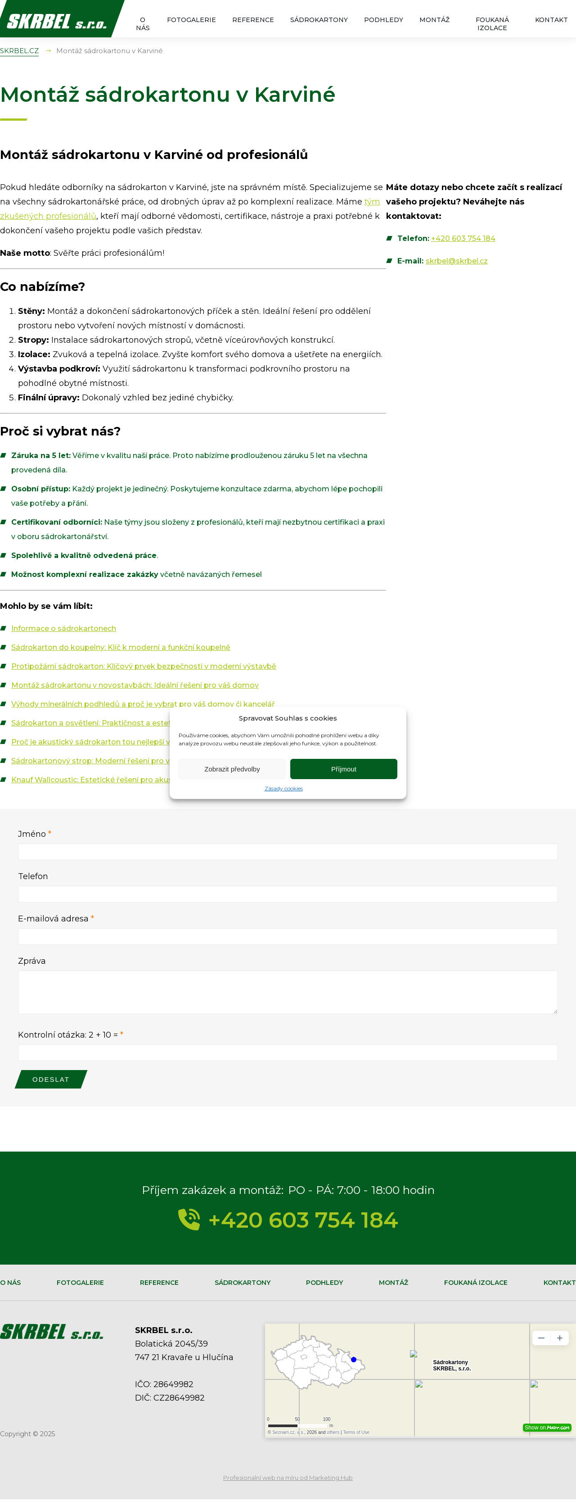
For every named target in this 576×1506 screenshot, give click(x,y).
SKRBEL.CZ (19, 50)
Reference (253, 20)
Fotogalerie (191, 20)
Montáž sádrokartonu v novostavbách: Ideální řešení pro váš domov (135, 685)
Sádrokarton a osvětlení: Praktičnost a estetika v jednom (114, 723)
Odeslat (51, 1086)
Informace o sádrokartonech (63, 628)
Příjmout (343, 769)
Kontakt (551, 20)
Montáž (434, 20)
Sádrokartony (319, 20)
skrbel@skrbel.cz (457, 261)
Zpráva (32, 961)
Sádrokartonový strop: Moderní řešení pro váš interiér (108, 761)
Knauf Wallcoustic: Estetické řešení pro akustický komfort (116, 780)
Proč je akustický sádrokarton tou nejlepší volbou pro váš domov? (132, 742)
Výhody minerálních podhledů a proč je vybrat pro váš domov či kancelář (143, 704)
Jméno (34, 834)
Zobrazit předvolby (232, 769)
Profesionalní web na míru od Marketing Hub (288, 1484)
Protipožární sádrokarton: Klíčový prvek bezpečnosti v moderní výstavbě (143, 666)
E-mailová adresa (56, 919)
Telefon (33, 876)
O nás (143, 24)
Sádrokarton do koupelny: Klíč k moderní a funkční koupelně (120, 647)
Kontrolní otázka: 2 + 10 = (70, 1042)
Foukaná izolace (492, 24)
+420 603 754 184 (463, 238)
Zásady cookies (284, 788)
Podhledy (383, 20)
